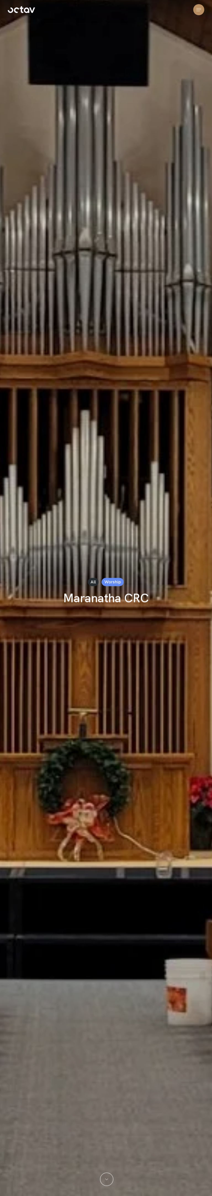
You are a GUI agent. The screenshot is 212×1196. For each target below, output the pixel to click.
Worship (112, 582)
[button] (198, 9)
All (93, 582)
